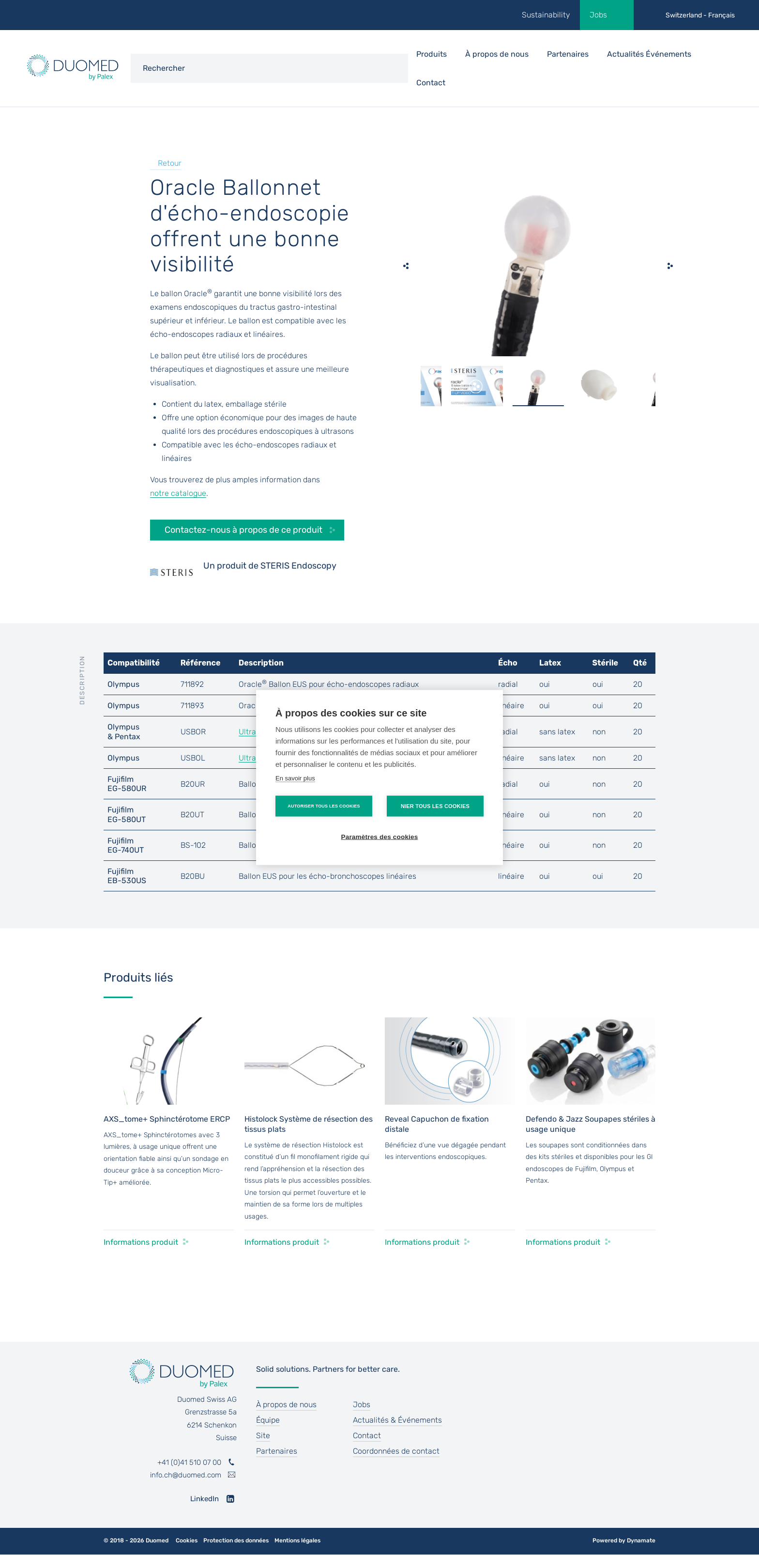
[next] (670, 265)
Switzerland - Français (700, 15)
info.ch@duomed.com (185, 1475)
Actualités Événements (649, 54)
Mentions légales (297, 1540)
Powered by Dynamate (623, 1540)
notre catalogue (178, 493)
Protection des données (236, 1540)
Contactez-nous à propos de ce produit (243, 529)
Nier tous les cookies (435, 806)
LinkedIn (204, 1498)
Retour (170, 163)
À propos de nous (286, 1404)
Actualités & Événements (397, 1420)
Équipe (268, 1420)
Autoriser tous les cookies (324, 806)
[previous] (406, 265)
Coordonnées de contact (396, 1451)
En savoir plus (295, 778)
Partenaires (568, 54)
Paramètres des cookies (379, 837)
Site (263, 1435)
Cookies (186, 1540)
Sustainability (546, 14)
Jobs (598, 14)
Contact (430, 82)
